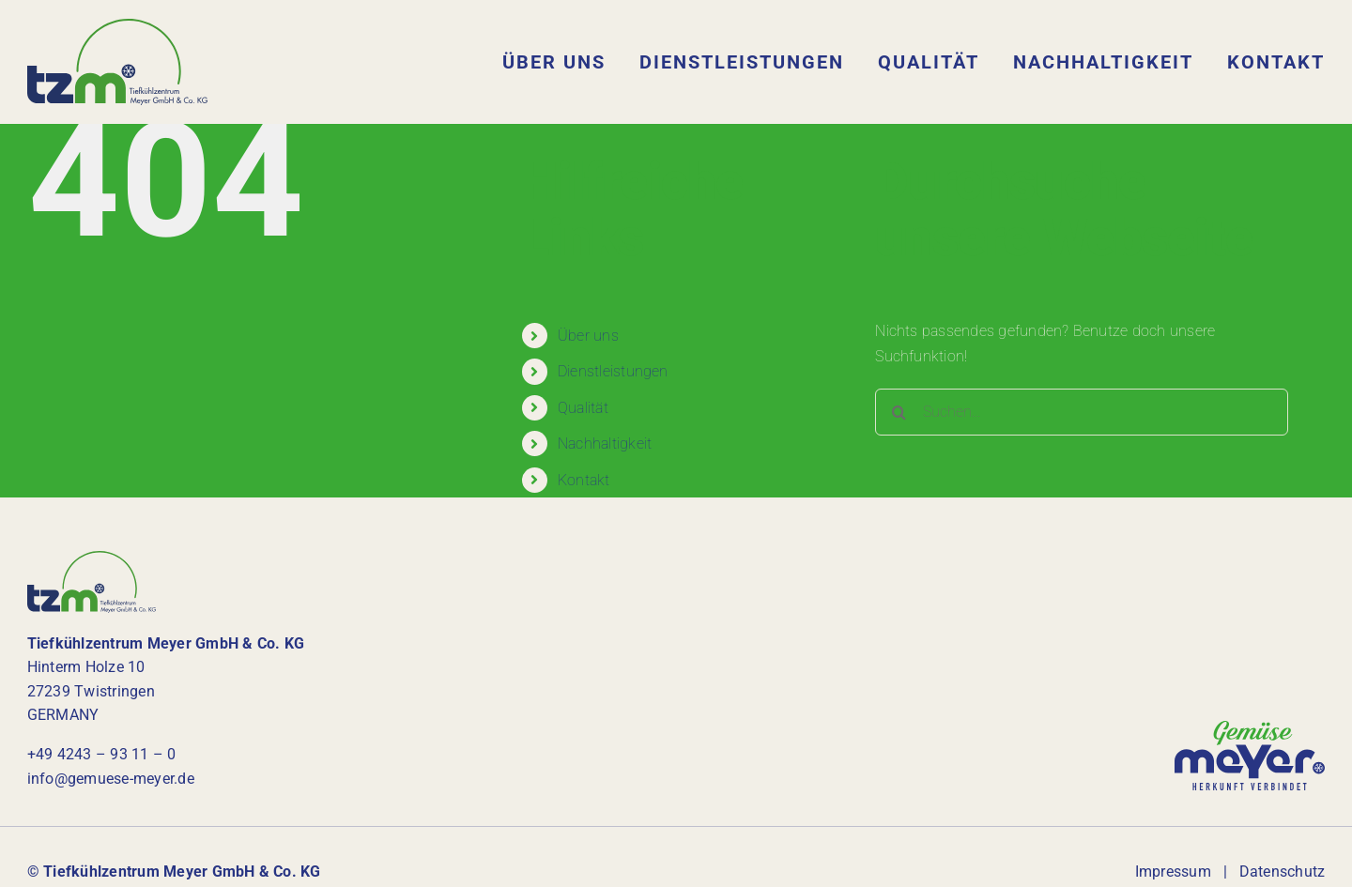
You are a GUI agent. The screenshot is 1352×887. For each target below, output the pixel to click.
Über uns (588, 335)
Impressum (1173, 871)
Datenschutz (1282, 871)
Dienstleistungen (613, 371)
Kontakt (584, 480)
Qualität (583, 408)
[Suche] (898, 412)
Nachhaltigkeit (605, 443)
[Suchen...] (1081, 412)
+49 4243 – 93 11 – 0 (102, 754)
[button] (41, 845)
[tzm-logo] (117, 26)
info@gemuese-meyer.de (110, 779)
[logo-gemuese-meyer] (1250, 728)
